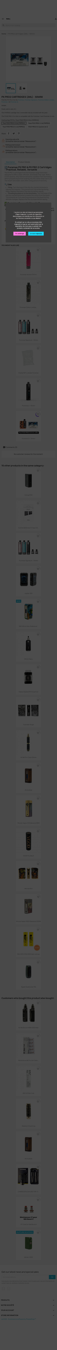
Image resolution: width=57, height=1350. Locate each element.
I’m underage (19, 234)
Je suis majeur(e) (36, 234)
